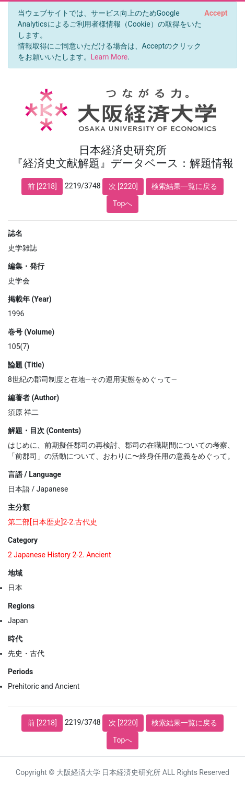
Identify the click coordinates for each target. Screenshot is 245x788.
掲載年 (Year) (30, 299)
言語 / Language (34, 474)
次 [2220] (123, 186)
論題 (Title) (26, 365)
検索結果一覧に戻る (184, 186)
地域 (15, 573)
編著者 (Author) (33, 397)
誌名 (15, 233)
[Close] (216, 13)
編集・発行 (26, 266)
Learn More (109, 57)
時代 (15, 639)
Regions (21, 606)
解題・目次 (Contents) (44, 430)
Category (23, 540)
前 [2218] (42, 186)
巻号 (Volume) (31, 332)
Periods (20, 671)
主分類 (19, 507)
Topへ (123, 203)
